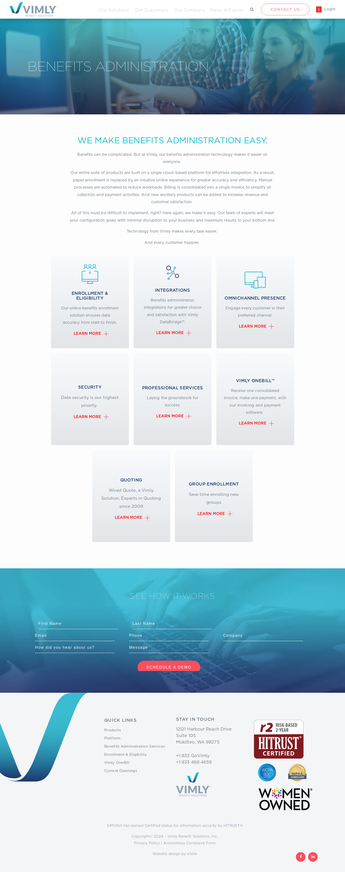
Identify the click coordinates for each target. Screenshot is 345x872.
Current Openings (120, 770)
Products (112, 730)
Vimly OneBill (116, 762)
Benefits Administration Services (134, 746)
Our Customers (151, 10)
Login (329, 9)
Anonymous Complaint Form (189, 843)
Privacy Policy (147, 843)
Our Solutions (114, 10)
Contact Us (285, 9)
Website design (166, 853)
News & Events (227, 10)
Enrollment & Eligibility (125, 754)
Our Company (189, 10)
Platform (112, 738)
